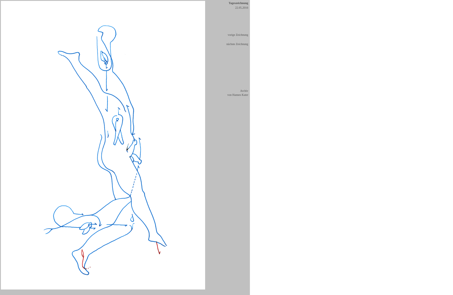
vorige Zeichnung (238, 34)
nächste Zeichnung (237, 44)
